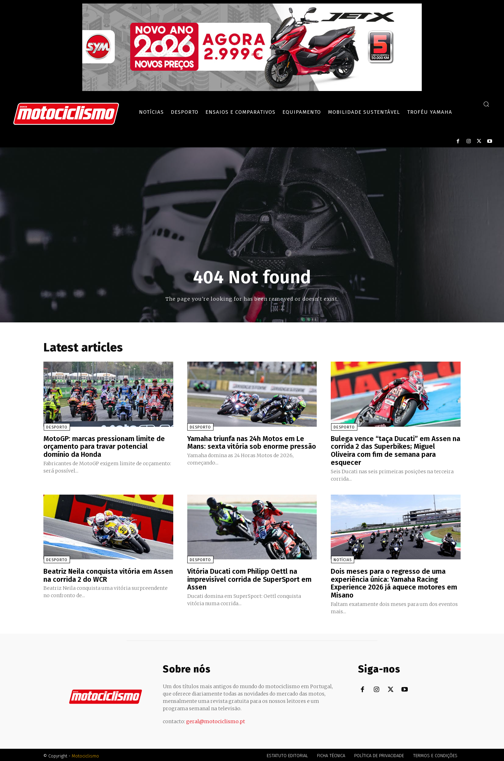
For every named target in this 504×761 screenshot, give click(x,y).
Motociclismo (85, 753)
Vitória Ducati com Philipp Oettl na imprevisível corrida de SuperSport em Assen (249, 578)
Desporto (56, 427)
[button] (486, 104)
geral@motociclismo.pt (215, 719)
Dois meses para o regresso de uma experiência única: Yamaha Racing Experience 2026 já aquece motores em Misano (394, 582)
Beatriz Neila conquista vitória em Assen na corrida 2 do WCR (97, 574)
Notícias (342, 559)
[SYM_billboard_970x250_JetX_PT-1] (252, 89)
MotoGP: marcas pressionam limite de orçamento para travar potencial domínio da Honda (104, 446)
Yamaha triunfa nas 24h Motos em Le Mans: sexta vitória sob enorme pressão (251, 442)
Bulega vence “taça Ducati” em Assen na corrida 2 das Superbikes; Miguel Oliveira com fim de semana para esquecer (395, 450)
